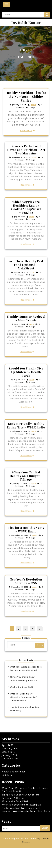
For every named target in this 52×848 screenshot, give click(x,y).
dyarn (33, 105)
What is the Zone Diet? (23, 687)
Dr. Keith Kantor (26, 22)
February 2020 (10, 748)
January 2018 (9, 755)
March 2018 (8, 751)
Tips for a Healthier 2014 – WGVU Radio (26, 536)
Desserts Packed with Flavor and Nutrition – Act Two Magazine (26, 157)
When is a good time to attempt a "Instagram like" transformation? (24, 693)
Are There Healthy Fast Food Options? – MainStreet (26, 271)
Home (22, 50)
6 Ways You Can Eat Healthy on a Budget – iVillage (26, 483)
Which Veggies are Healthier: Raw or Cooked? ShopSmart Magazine (26, 214)
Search (47, 14)
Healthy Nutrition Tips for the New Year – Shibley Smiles (26, 97)
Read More (26, 130)
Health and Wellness (14, 771)
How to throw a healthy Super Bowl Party (26, 811)
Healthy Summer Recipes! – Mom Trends (26, 325)
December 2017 (11, 758)
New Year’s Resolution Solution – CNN (26, 587)
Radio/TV (7, 774)
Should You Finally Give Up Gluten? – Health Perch (26, 379)
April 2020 (7, 745)
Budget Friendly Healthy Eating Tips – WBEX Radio (26, 432)
